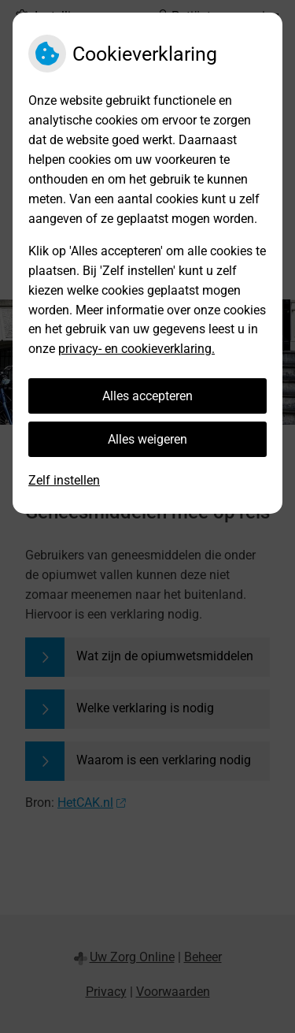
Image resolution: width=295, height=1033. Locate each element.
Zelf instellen (64, 480)
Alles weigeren (147, 439)
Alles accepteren (147, 395)
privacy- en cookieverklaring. (136, 348)
